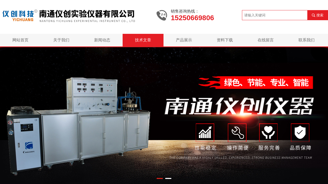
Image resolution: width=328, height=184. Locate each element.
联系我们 (306, 40)
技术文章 (143, 40)
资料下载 (225, 40)
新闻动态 (102, 40)
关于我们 (61, 40)
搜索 (319, 15)
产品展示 (184, 40)
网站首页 (20, 40)
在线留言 (266, 40)
